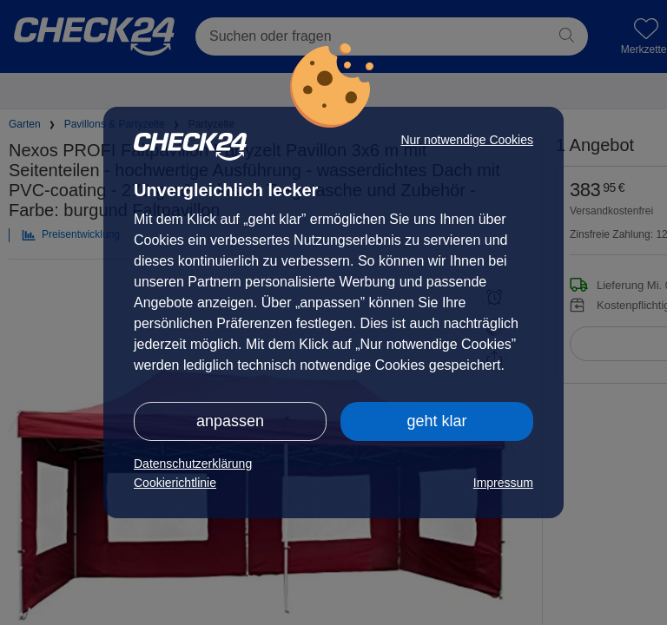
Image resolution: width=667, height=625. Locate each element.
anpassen (230, 421)
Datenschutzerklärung (193, 463)
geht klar (436, 421)
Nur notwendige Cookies (466, 140)
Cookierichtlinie (175, 483)
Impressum (503, 483)
